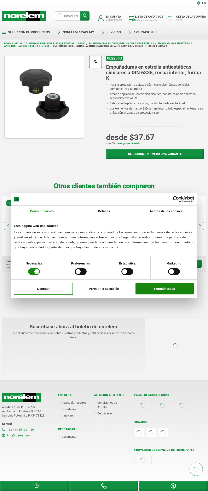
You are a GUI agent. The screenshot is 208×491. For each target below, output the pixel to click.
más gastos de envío (128, 143)
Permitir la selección (104, 288)
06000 (81, 43)
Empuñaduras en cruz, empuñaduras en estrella (121, 43)
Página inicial (13, 43)
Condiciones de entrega (107, 404)
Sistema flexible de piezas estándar (50, 43)
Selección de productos (26, 32)
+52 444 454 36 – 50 (18, 429)
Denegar (43, 288)
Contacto (68, 416)
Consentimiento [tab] (42, 211)
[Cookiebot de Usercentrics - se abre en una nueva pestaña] (176, 199)
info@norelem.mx (16, 435)
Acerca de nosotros (74, 402)
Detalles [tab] (104, 211)
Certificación (105, 413)
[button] (8, 226)
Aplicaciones (142, 32)
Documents (69, 436)
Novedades (69, 409)
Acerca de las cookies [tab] (166, 211)
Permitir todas (164, 288)
